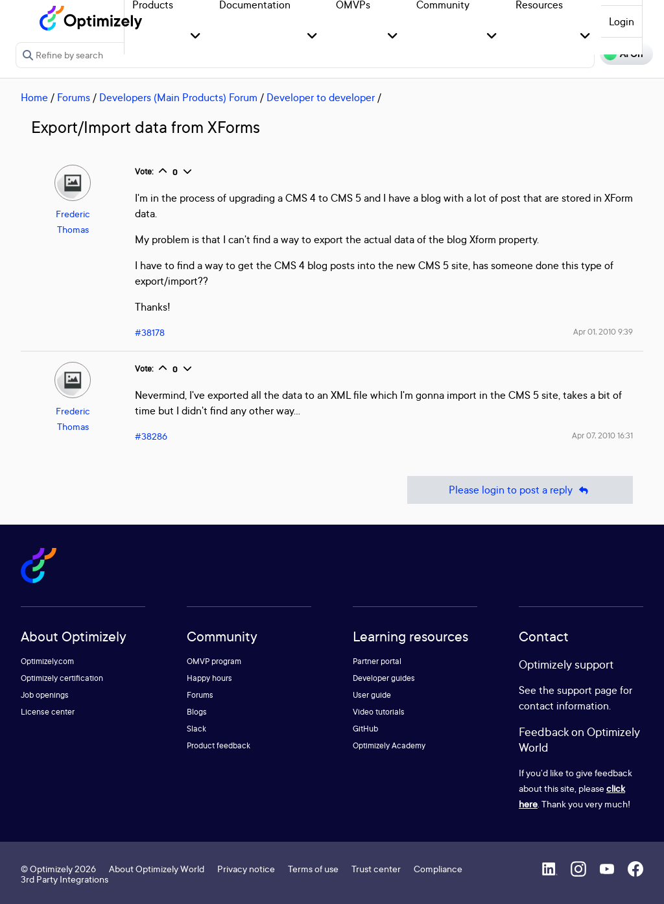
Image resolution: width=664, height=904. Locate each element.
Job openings (45, 694)
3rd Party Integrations (64, 879)
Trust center (376, 868)
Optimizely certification (62, 678)
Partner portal (377, 661)
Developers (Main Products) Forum (178, 97)
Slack (196, 728)
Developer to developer (321, 97)
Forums (73, 97)
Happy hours (209, 678)
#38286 (151, 436)
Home (34, 97)
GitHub (365, 728)
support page (587, 690)
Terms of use (313, 868)
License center (48, 711)
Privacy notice (246, 868)
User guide (372, 694)
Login (621, 21)
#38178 (150, 332)
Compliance (438, 868)
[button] (195, 36)
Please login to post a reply (520, 489)
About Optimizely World (156, 868)
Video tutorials (379, 711)
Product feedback (218, 745)
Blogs (197, 711)
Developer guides (384, 678)
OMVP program (214, 661)
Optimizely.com (47, 661)
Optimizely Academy (389, 745)
